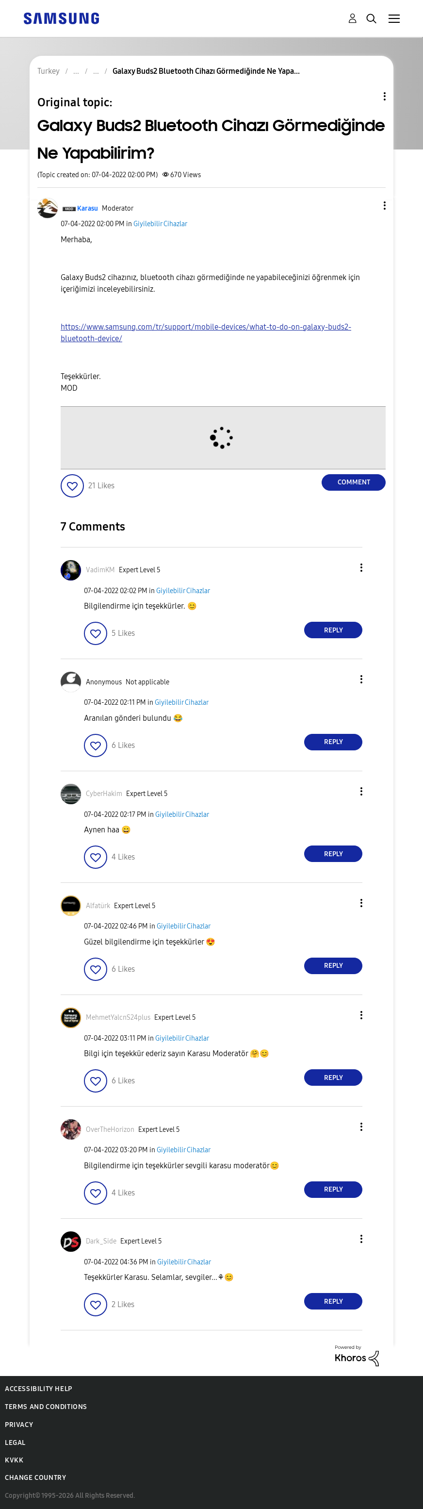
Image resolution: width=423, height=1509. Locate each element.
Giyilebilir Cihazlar (160, 224)
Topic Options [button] (368, 96)
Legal (15, 1443)
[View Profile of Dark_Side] (101, 1241)
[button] (368, 205)
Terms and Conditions (46, 1407)
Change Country (35, 1478)
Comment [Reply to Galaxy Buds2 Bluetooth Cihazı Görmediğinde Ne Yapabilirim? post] (354, 482)
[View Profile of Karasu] (87, 208)
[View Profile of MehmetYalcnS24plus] (118, 1017)
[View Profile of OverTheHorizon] (110, 1130)
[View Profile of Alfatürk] (98, 906)
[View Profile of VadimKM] (100, 570)
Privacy (19, 1425)
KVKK (14, 1460)
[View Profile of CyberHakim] (104, 794)
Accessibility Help (38, 1389)
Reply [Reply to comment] (333, 630)
